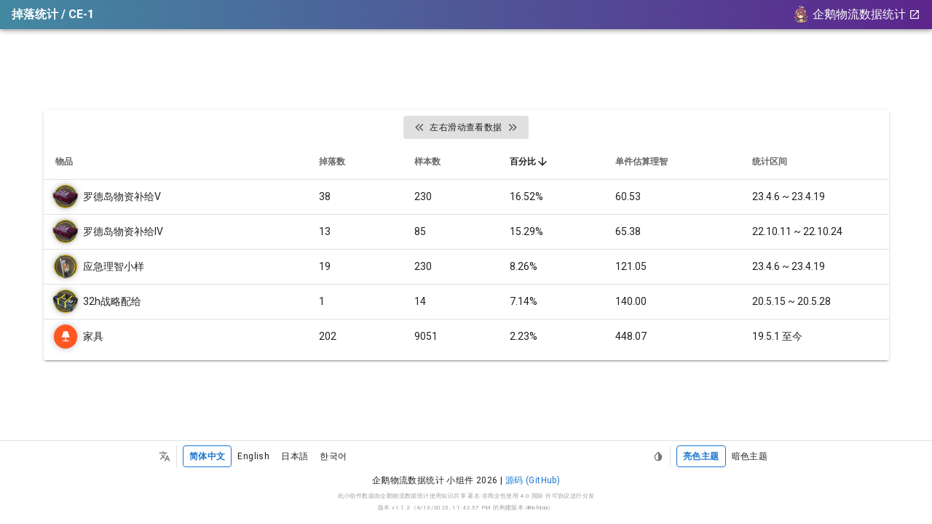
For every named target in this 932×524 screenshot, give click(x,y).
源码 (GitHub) (532, 480)
